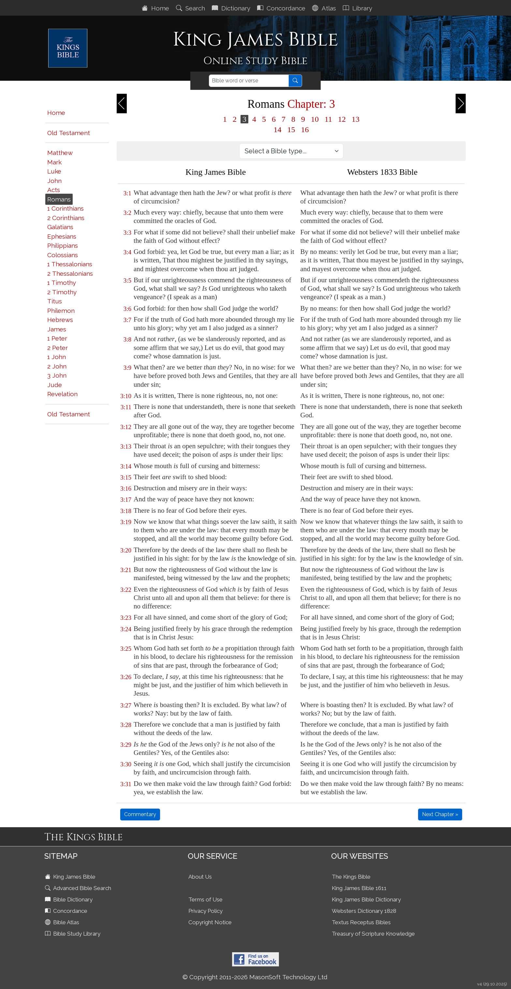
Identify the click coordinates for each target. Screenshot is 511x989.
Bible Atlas (62, 922)
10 (315, 119)
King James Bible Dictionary (366, 899)
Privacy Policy (205, 911)
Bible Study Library (73, 933)
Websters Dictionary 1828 (364, 911)
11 (328, 119)
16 (305, 129)
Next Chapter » (440, 814)
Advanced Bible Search (78, 888)
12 (342, 119)
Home (156, 8)
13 (355, 119)
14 (278, 129)
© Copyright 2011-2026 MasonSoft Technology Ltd (255, 977)
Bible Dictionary (69, 899)
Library (358, 8)
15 (291, 129)
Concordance (282, 8)
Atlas (325, 8)
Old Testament (68, 132)
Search (191, 8)
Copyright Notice (210, 922)
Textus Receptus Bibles (361, 922)
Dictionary (232, 8)
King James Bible (71, 876)
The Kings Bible (351, 876)
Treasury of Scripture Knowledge (373, 933)
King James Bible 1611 (359, 888)
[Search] (249, 81)
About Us (200, 876)
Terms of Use (205, 899)
